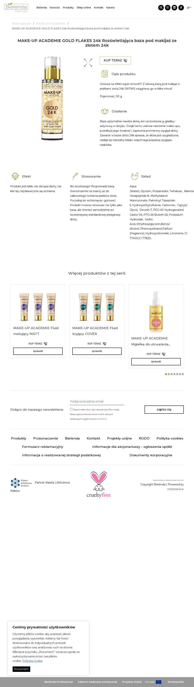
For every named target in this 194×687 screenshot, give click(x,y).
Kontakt (98, 7)
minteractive (175, 489)
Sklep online (84, 7)
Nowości (55, 7)
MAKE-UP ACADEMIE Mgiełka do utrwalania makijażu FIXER (150, 344)
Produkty (68, 7)
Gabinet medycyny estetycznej (97, 681)
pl (188, 7)
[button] (88, 63)
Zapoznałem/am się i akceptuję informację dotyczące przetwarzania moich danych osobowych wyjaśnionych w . (94, 414)
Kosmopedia (176, 681)
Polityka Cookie (32, 661)
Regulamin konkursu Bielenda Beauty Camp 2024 (168, 480)
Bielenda (42, 7)
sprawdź (38, 351)
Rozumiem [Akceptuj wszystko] (21, 669)
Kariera (110, 7)
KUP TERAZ (115, 60)
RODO (103, 418)
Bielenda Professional (59, 681)
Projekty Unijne (132, 681)
